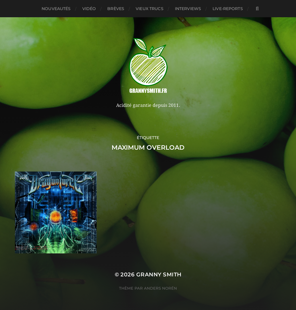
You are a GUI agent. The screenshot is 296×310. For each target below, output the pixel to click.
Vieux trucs (149, 8)
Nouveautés (56, 8)
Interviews (188, 8)
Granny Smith (159, 274)
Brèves (115, 8)
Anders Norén (160, 288)
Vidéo (89, 8)
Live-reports (228, 8)
